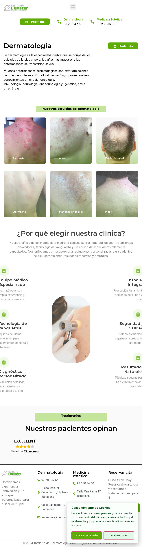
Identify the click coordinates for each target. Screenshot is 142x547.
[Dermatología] (59, 22)
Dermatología (73, 19)
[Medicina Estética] (92, 22)
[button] (73, 7)
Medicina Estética (109, 19)
